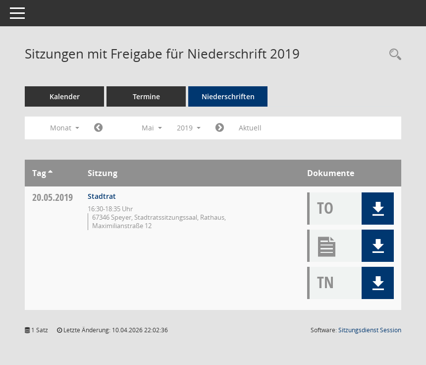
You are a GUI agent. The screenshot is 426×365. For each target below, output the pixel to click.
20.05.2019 (52, 197)
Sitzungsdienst (369, 330)
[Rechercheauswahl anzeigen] (392, 55)
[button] (378, 208)
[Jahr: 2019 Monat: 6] (219, 128)
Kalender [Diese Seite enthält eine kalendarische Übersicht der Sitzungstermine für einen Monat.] (65, 96)
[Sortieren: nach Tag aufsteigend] (50, 173)
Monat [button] (64, 127)
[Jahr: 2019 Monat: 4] (98, 128)
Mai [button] (152, 127)
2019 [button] (189, 127)
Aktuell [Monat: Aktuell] (250, 127)
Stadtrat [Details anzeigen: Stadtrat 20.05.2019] (102, 196)
